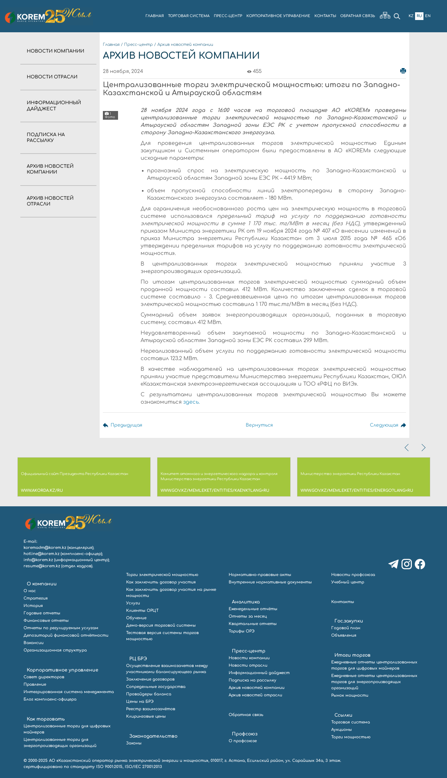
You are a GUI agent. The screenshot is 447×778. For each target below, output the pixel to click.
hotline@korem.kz (41, 553)
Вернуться (258, 425)
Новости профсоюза (353, 574)
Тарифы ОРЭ (241, 631)
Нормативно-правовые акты (260, 574)
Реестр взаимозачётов (150, 709)
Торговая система (350, 722)
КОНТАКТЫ (325, 16)
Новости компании (55, 51)
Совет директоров (44, 677)
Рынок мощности (349, 695)
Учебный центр (347, 582)
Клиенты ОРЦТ (142, 610)
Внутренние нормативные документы (270, 582)
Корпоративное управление (62, 670)
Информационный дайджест (259, 673)
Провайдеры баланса (148, 694)
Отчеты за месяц (248, 616)
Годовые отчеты (42, 613)
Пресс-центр (138, 44)
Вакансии (34, 643)
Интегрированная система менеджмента (69, 692)
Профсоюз (244, 734)
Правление (35, 684)
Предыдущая (126, 425)
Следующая (384, 425)
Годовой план (345, 628)
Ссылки (343, 715)
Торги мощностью (351, 737)
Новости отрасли (52, 77)
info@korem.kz (38, 560)
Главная (111, 44)
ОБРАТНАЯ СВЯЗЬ (357, 16)
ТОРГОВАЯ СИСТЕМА (189, 16)
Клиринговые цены (146, 716)
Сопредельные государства (155, 686)
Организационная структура (55, 650)
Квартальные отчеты (253, 623)
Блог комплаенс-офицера (50, 699)
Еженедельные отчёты (253, 609)
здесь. (191, 402)
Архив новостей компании (185, 44)
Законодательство (153, 736)
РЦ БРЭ (138, 658)
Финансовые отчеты (46, 620)
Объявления (343, 635)
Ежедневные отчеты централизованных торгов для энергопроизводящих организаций (374, 681)
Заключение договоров (150, 679)
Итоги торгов (352, 655)
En (428, 16)
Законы (134, 743)
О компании (42, 583)
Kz (411, 16)
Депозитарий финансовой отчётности (66, 635)
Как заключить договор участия (161, 582)
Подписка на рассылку (252, 680)
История (33, 605)
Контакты (342, 602)
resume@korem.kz (42, 566)
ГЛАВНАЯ (154, 16)
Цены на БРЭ (140, 701)
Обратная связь (246, 714)
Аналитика (246, 602)
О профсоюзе (243, 741)
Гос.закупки (348, 621)
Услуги (133, 603)
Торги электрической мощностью (162, 574)
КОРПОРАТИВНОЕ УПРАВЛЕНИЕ (278, 16)
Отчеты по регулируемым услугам (61, 628)
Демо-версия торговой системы (161, 625)
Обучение (136, 618)
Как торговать (46, 719)
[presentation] (407, 447)
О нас (30, 591)
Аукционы (341, 729)
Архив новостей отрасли (255, 695)
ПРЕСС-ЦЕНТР (228, 16)
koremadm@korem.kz (45, 547)
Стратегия (36, 598)
